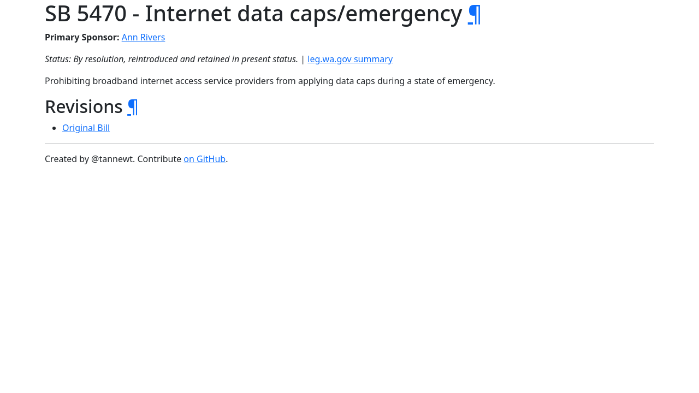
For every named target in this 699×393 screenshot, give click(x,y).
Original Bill (86, 128)
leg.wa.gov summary (350, 59)
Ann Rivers (143, 37)
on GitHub (204, 159)
